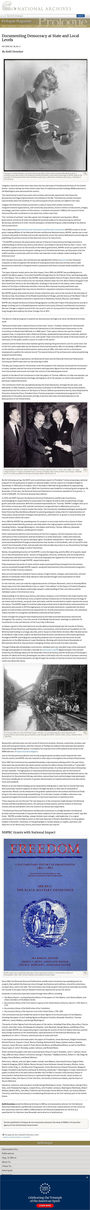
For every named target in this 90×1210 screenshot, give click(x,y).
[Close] (87, 1177)
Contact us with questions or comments (16, 1137)
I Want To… (7, 1166)
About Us (6, 1162)
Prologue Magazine (25, 26)
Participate (7, 1170)
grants (63, 260)
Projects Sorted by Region (26, 751)
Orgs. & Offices (9, 1158)
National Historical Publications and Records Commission (40, 229)
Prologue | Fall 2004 (41, 26)
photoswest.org (50, 650)
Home (4, 26)
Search (80, 16)
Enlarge (85, 173)
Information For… (10, 1149)
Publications (12, 26)
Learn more (45, 1205)
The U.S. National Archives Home (36, 7)
